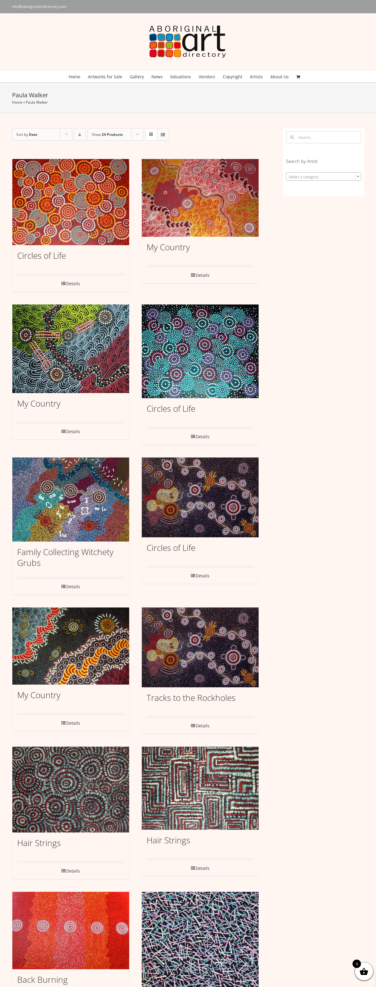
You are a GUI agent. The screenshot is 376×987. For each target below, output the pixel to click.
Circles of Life (41, 255)
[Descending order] (80, 134)
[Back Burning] (70, 930)
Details (73, 283)
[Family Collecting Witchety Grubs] (70, 500)
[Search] (292, 137)
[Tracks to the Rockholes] (200, 647)
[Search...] (323, 137)
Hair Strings (39, 842)
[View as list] (163, 134)
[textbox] (323, 177)
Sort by (26, 134)
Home (17, 102)
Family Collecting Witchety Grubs (65, 557)
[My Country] (200, 198)
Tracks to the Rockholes (191, 697)
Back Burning (42, 979)
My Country (168, 247)
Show (107, 134)
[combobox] (323, 176)
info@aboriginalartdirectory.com (39, 6)
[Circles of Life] (70, 202)
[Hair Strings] (70, 789)
